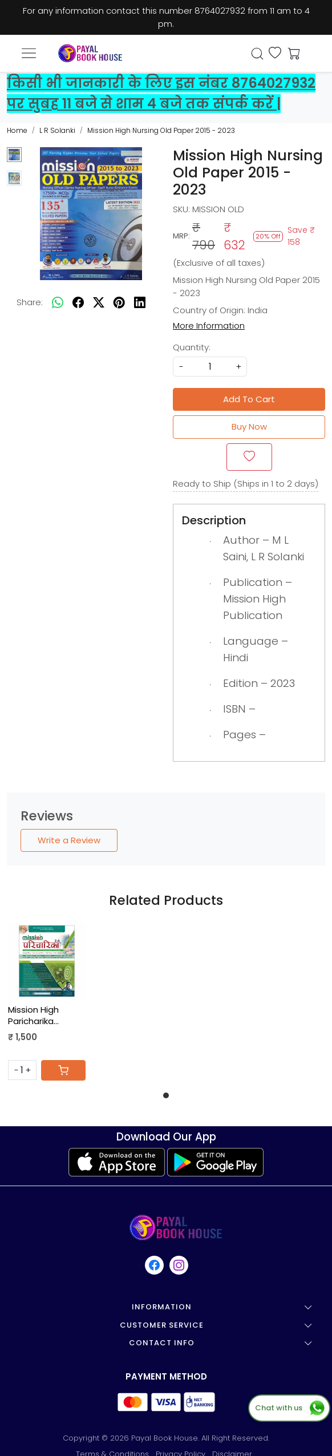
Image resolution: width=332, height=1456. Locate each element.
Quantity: (191, 347)
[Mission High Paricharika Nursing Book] (47, 961)
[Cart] (63, 1070)
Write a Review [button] (69, 840)
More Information (209, 325)
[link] (257, 53)
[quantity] (210, 367)
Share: (30, 302)
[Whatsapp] (57, 302)
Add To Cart (249, 399)
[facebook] (78, 302)
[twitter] (98, 302)
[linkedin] (139, 302)
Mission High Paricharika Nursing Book (35, 1015)
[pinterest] (119, 302)
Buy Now (249, 426)
